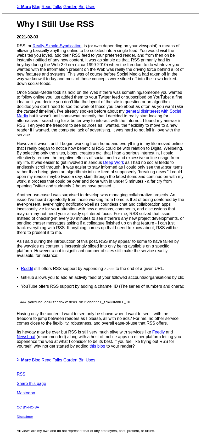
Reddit (27, 268)
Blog (36, 6)
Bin (82, 6)
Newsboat (26, 337)
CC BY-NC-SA (28, 408)
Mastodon (26, 393)
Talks (57, 6)
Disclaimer (25, 417)
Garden (70, 6)
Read (47, 6)
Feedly (158, 333)
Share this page (31, 384)
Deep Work (113, 162)
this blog (97, 347)
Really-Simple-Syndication (56, 46)
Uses (90, 6)
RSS (21, 375)
